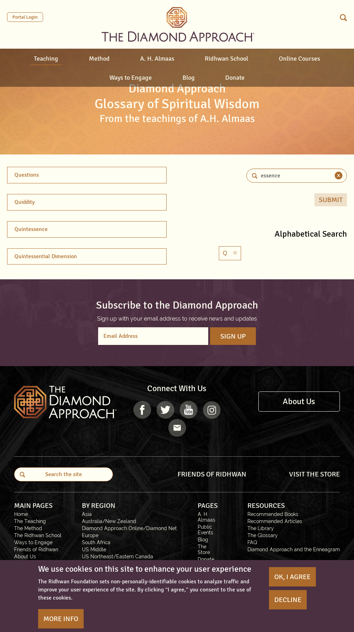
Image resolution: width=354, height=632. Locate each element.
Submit (331, 199)
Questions (26, 174)
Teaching (46, 58)
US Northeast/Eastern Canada (117, 556)
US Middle (94, 549)
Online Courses (299, 58)
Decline (287, 599)
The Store (204, 549)
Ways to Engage (130, 77)
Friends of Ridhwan (36, 549)
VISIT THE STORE (314, 474)
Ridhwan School (226, 58)
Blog (188, 77)
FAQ (252, 542)
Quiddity (24, 202)
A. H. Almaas (157, 58)
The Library (260, 528)
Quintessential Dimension (45, 256)
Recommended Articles (274, 521)
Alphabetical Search (311, 234)
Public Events (205, 529)
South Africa (96, 542)
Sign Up (233, 336)
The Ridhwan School (37, 535)
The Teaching (30, 521)
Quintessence (31, 229)
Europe (90, 535)
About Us (299, 401)
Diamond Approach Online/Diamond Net (129, 528)
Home (21, 514)
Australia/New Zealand (109, 521)
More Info (60, 618)
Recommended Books (272, 514)
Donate (235, 77)
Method (99, 58)
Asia (87, 514)
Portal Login (25, 17)
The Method (28, 528)
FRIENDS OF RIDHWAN (212, 474)
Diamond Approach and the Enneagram (293, 549)
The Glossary (262, 535)
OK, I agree (292, 576)
